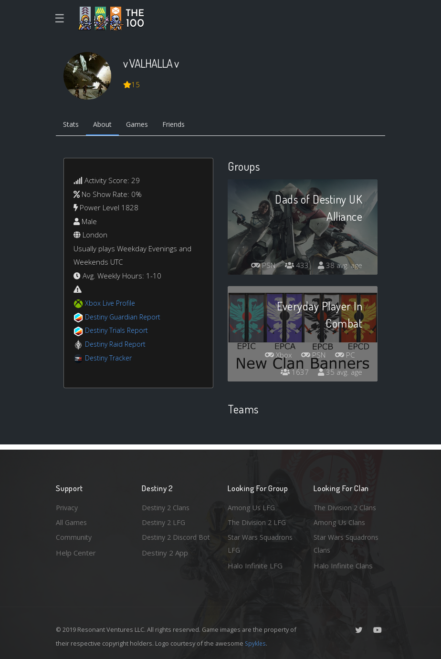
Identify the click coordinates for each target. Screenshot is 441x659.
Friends (181, 125)
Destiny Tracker (110, 358)
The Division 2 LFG (258, 520)
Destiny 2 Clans (167, 505)
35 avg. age (339, 373)
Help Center (76, 551)
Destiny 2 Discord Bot (171, 543)
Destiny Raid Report (117, 345)
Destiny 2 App (165, 565)
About (106, 125)
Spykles (256, 643)
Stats (72, 125)
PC (344, 356)
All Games (72, 520)
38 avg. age (339, 266)
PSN (259, 266)
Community (74, 536)
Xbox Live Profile (111, 304)
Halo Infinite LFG (255, 565)
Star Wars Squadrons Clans (348, 543)
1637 (292, 373)
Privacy (68, 505)
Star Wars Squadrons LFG (262, 543)
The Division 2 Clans (346, 505)
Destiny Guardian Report (125, 317)
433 (294, 266)
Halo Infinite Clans (343, 565)
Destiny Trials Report (118, 331)
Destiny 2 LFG (165, 520)
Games (142, 125)
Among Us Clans (340, 520)
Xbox (273, 356)
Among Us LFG (252, 505)
